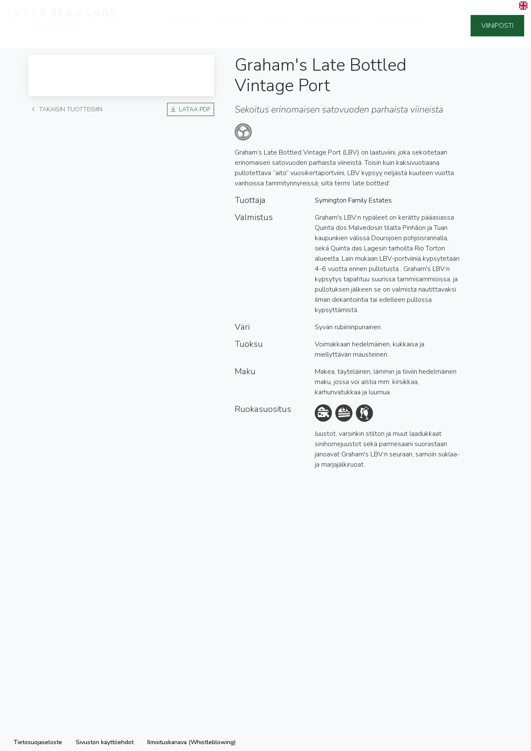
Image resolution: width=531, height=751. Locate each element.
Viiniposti (497, 25)
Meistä (276, 25)
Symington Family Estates (353, 200)
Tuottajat (184, 25)
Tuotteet (234, 25)
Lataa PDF (190, 109)
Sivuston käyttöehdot (105, 742)
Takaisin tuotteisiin (67, 109)
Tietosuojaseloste (38, 742)
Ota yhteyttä (397, 25)
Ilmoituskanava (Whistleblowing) (191, 742)
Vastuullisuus (331, 25)
